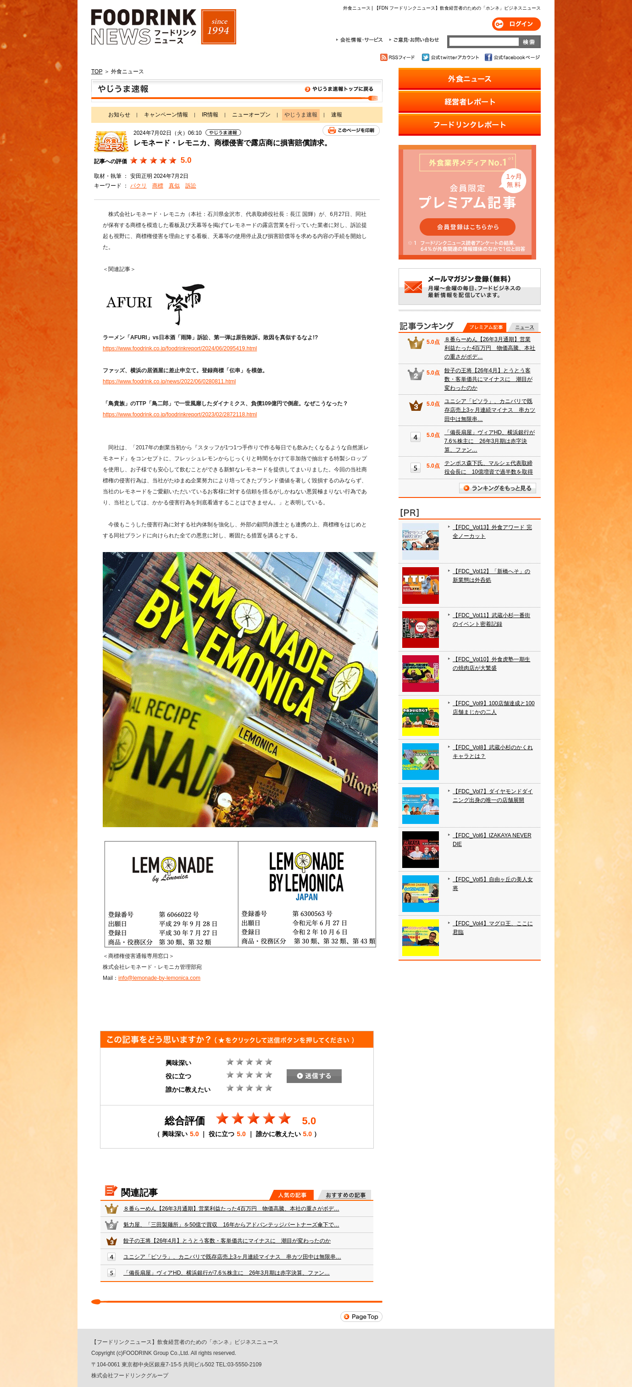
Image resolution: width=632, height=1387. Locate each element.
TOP (96, 71)
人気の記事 (291, 1195)
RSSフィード (399, 57)
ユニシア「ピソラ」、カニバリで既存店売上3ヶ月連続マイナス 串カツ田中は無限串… (232, 1257)
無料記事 (523, 327)
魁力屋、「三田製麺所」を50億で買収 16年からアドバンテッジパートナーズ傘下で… (231, 1224)
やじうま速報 (237, 90)
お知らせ (119, 114)
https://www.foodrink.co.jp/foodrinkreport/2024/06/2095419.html (180, 348)
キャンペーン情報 (166, 114)
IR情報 (210, 114)
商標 (157, 185)
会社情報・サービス (361, 40)
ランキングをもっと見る (497, 488)
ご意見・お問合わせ (414, 40)
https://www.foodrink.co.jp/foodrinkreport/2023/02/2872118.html (180, 414)
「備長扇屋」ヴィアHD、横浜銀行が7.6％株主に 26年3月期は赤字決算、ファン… (226, 1273)
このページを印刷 (351, 130)
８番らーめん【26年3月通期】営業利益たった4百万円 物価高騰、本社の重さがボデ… (231, 1208)
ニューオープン (251, 114)
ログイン (516, 24)
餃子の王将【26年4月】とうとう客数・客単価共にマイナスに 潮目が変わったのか (227, 1241)
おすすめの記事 (344, 1195)
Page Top (361, 1316)
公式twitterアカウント (451, 57)
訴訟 (190, 185)
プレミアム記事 (484, 327)
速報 (336, 114)
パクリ (138, 185)
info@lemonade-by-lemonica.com (159, 978)
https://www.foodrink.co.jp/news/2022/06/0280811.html (169, 381)
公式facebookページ (511, 57)
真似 (174, 185)
